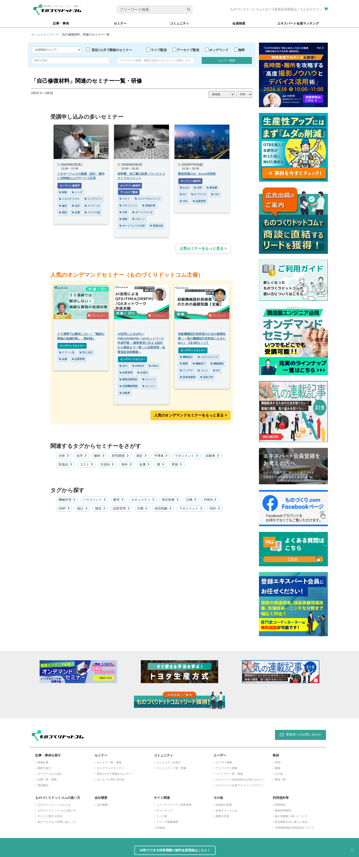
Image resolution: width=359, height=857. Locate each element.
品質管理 (199, 201)
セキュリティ (143, 499)
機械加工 (199, 363)
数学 (118, 499)
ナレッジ (148, 379)
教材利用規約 (283, 810)
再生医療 (170, 499)
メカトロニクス (208, 357)
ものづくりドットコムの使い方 (57, 810)
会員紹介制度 (223, 804)
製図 (184, 363)
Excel (184, 187)
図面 (123, 219)
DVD (277, 762)
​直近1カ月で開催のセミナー (114, 773)
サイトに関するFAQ (50, 816)
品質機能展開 (128, 386)
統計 (82, 508)
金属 (76, 212)
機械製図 (217, 363)
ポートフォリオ (142, 212)
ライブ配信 (159, 50)
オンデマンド (218, 50)
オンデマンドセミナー (72, 345)
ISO (216, 370)
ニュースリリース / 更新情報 (173, 804)
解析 (99, 455)
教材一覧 (280, 779)
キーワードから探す (50, 773)
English (160, 827)
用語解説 (43, 785)
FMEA (153, 365)
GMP (64, 508)
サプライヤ (199, 194)
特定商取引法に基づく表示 (291, 822)
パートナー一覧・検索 (229, 773)
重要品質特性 (128, 379)
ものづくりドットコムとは (54, 804)
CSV (215, 194)
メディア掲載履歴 (167, 822)
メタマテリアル (69, 198)
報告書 (212, 187)
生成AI (142, 372)
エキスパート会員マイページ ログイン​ (239, 785)
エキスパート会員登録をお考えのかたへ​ (240, 779)
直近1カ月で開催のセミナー (112, 50)
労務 (142, 508)
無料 (241, 50)
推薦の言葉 (222, 816)
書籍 (277, 768)
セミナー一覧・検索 (109, 762)
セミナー (49, 34)
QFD (123, 365)
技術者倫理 (187, 377)
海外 (126, 464)
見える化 (85, 352)
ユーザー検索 (223, 762)
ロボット (138, 219)
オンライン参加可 (69, 185)
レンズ (77, 192)
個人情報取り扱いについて (291, 816)
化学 (81, 455)
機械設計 (186, 357)
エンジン (148, 386)
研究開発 (120, 455)
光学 (76, 205)
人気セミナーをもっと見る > (203, 248)
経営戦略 (163, 508)
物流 (100, 508)
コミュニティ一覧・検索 (171, 768)
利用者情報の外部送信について (295, 827)
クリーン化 (66, 352)
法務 (191, 499)
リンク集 (161, 816)
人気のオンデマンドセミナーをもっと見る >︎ (190, 415)
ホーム (35, 34)
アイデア (186, 370)
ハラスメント (94, 499)
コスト (125, 198)
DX (183, 194)
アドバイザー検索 (226, 768)
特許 (215, 508)
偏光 (63, 205)
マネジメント (128, 205)
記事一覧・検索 (47, 779)
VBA (184, 201)
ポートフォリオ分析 (132, 225)
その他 (279, 773)
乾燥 (177, 464)
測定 (141, 455)
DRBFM (138, 365)
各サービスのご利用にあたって (57, 822)
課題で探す (44, 768)
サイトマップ (164, 810)
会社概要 (102, 804)
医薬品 (65, 464)
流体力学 (206, 377)
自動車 (125, 393)
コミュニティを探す (168, 762)
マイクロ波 (92, 212)
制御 (63, 192)
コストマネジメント (147, 198)
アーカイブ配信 (188, 50)
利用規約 (280, 804)
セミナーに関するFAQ (110, 779)
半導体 (161, 455)
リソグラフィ (93, 198)
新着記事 (43, 762)
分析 (123, 212)
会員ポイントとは (226, 810)
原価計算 (148, 205)
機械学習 (67, 499)
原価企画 (156, 225)
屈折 (63, 212)
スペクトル (92, 205)
